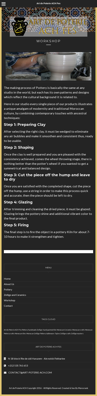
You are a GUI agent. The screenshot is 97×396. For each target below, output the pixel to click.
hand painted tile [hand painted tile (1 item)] (49, 330)
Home (7, 278)
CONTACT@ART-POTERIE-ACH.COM (30, 372)
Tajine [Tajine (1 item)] (57, 333)
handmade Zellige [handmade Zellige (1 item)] (35, 330)
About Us (9, 284)
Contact (8, 305)
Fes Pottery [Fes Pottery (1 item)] (23, 330)
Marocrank (83, 388)
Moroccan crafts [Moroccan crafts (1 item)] (78, 330)
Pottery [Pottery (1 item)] (43, 333)
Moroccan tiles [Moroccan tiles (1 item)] (20, 333)
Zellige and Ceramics (15, 294)
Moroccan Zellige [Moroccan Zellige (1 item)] (33, 333)
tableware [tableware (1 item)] (50, 333)
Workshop (9, 300)
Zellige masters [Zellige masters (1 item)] (77, 333)
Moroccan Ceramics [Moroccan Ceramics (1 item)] (64, 330)
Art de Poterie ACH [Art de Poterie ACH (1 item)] (11, 330)
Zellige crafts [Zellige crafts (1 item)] (65, 333)
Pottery (8, 289)
